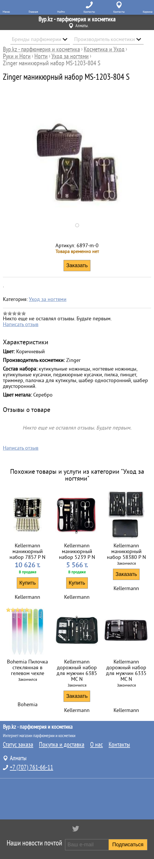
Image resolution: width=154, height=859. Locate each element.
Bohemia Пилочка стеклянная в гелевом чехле (27, 667)
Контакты (119, 744)
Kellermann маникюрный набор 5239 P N (77, 551)
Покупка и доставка (61, 744)
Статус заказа (18, 744)
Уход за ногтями (47, 299)
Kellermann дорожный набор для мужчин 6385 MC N (77, 670)
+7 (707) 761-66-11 (31, 767)
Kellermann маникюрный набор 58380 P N (126, 551)
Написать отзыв (20, 324)
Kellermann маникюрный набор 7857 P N (27, 551)
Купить (27, 583)
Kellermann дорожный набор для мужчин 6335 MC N (126, 670)
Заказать (126, 574)
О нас (96, 744)
